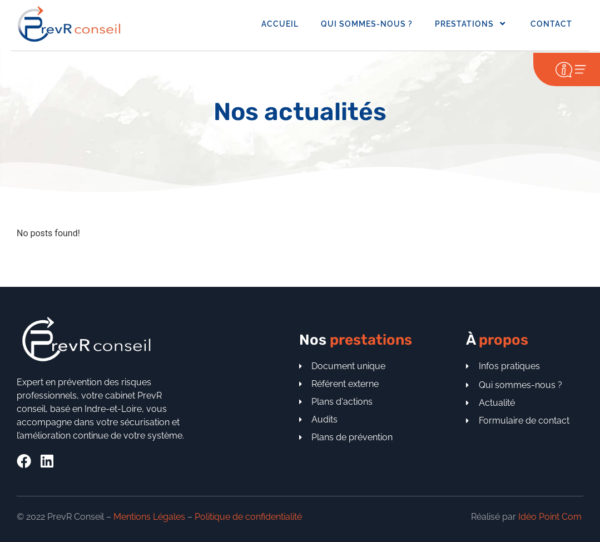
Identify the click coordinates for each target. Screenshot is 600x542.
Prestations (471, 23)
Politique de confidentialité (248, 516)
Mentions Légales (149, 516)
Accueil (280, 23)
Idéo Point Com (550, 516)
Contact (551, 23)
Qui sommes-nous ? (367, 23)
